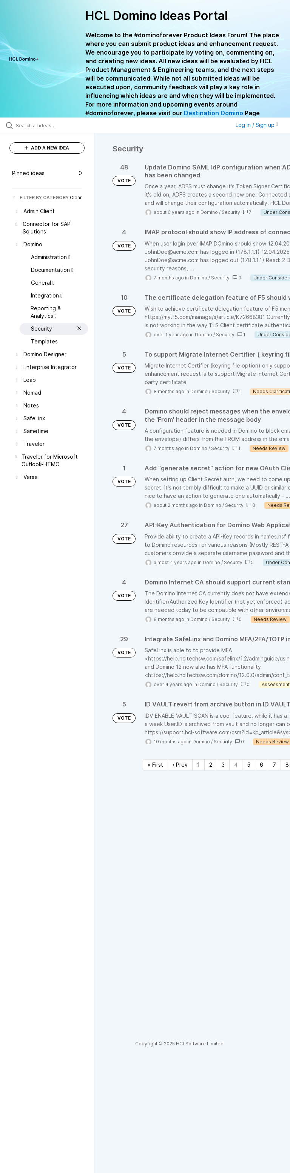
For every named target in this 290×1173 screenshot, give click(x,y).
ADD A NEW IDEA (47, 148)
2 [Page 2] (210, 764)
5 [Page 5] (248, 764)
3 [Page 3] (223, 764)
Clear (76, 197)
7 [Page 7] (274, 764)
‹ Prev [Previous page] (180, 764)
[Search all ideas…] (51, 125)
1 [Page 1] (198, 764)
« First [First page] (155, 764)
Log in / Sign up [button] (257, 125)
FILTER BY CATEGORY (40, 197)
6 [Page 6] (261, 764)
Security (231, 212)
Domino (209, 212)
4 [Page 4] (236, 764)
